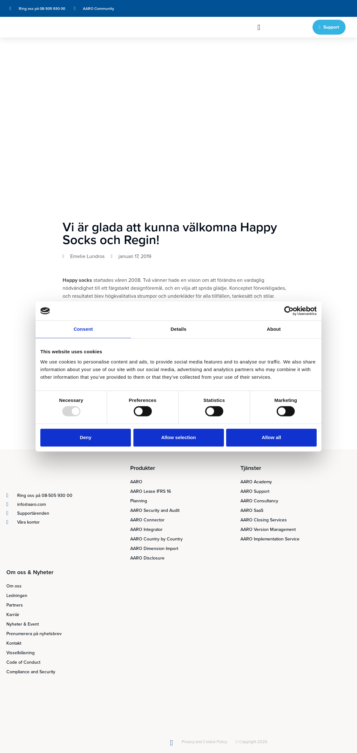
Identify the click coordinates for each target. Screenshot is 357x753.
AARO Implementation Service (270, 539)
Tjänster (250, 468)
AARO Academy (256, 481)
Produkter (142, 468)
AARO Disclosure (147, 558)
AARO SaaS (251, 510)
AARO (136, 481)
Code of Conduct (23, 662)
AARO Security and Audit (154, 510)
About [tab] (274, 329)
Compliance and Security (30, 671)
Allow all (271, 437)
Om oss (14, 586)
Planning (138, 501)
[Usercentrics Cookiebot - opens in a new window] (289, 310)
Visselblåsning (20, 652)
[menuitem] (303, 8)
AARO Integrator (146, 529)
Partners (14, 605)
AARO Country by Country (156, 539)
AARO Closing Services (263, 520)
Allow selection (178, 437)
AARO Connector (147, 520)
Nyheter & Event (22, 624)
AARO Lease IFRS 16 (150, 491)
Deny (85, 437)
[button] (259, 27)
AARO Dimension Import (154, 548)
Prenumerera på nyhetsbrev (34, 633)
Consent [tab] (83, 329)
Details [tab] (178, 329)
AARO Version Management (268, 529)
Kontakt (13, 643)
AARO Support (254, 491)
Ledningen (16, 595)
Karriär (12, 614)
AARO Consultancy (259, 501)
